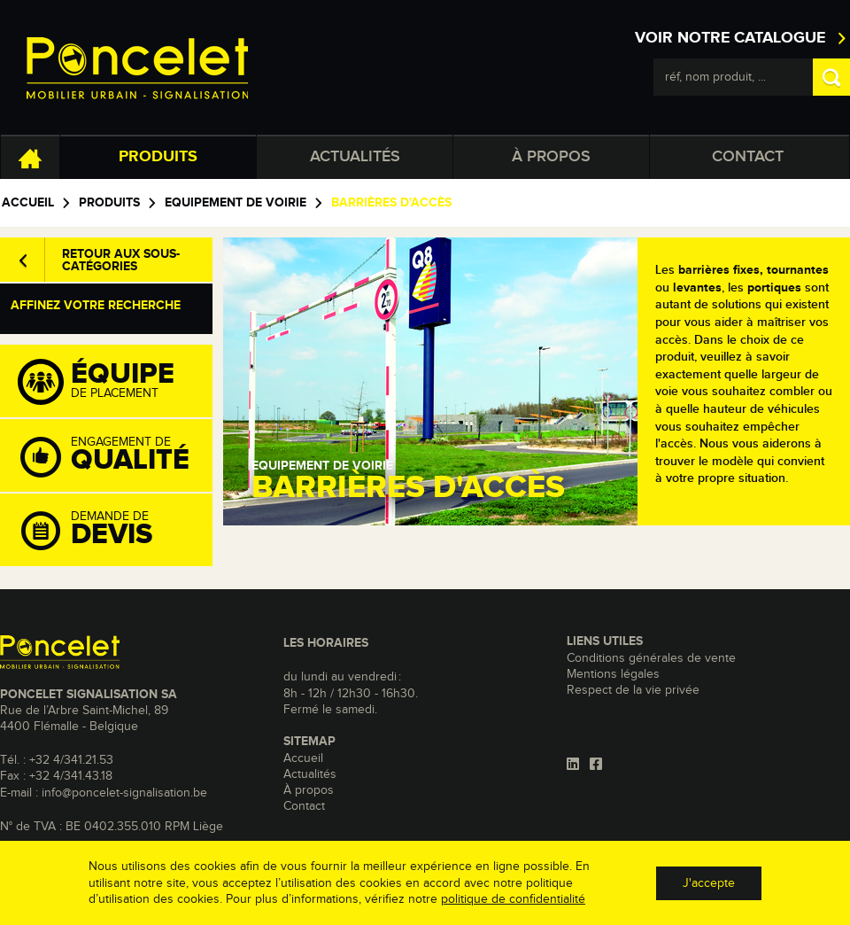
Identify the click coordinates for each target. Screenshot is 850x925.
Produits (158, 157)
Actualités (355, 157)
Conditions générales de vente (651, 658)
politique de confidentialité (513, 899)
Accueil (28, 203)
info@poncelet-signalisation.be (124, 793)
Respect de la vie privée (633, 690)
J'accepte (709, 883)
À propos (551, 157)
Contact (748, 157)
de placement (115, 382)
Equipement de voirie (235, 203)
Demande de (115, 531)
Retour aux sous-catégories (121, 260)
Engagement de (115, 456)
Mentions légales (613, 674)
